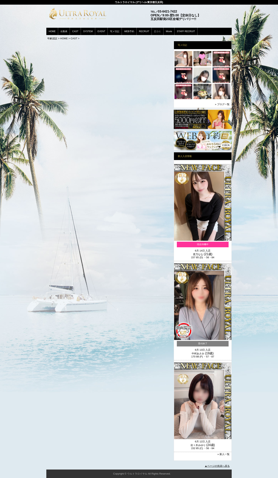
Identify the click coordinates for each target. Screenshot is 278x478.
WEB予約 (129, 31)
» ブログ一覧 (222, 104)
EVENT (101, 31)
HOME (52, 31)
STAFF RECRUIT (186, 31)
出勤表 (63, 31)
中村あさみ (198, 353)
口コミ (157, 31)
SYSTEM (88, 31)
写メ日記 (114, 31)
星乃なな (198, 254)
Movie (169, 31)
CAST (75, 31)
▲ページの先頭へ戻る (217, 466)
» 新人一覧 (223, 454)
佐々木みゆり (198, 445)
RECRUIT (144, 31)
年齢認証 (52, 38)
